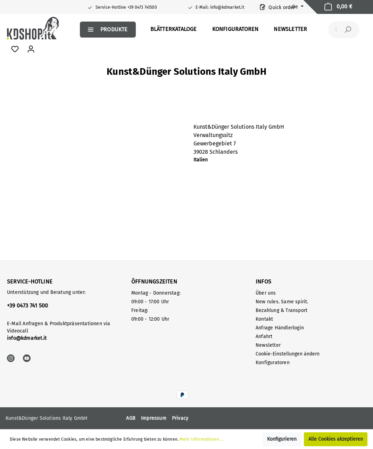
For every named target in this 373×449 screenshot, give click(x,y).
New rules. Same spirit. (282, 302)
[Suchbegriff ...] (336, 30)
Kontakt (264, 319)
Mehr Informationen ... (201, 439)
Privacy (180, 418)
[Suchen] (348, 30)
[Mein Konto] (31, 49)
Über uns (266, 293)
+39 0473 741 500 (27, 305)
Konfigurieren (282, 439)
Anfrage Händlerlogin (280, 328)
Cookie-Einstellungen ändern (288, 354)
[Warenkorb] (338, 7)
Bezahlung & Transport (281, 310)
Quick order (277, 6)
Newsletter (268, 345)
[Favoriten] (15, 49)
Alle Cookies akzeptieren (335, 439)
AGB (130, 418)
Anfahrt (264, 336)
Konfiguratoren (273, 363)
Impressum (153, 418)
